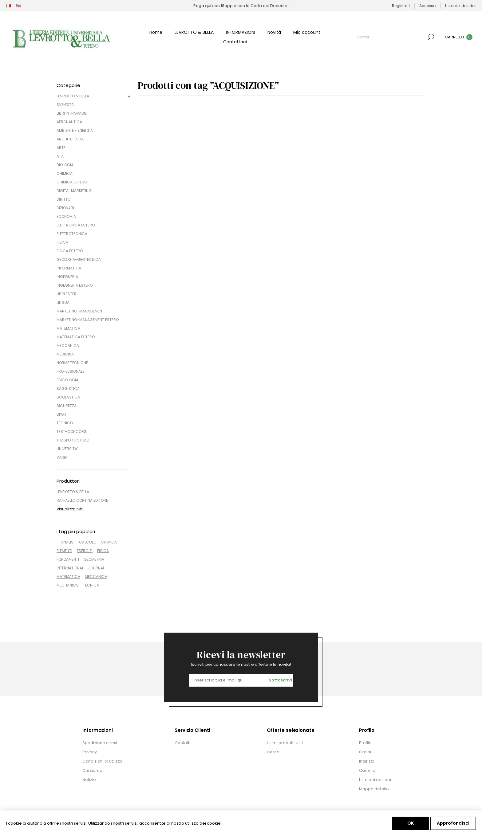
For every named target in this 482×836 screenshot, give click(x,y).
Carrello (367, 770)
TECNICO (65, 423)
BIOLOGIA (65, 164)
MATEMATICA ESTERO (76, 337)
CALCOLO (87, 542)
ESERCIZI (85, 550)
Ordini (365, 752)
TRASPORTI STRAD (73, 440)
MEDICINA (65, 354)
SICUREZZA (67, 405)
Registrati (401, 5)
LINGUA (63, 302)
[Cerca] (391, 37)
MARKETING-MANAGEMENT (80, 311)
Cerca (431, 37)
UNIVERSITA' (67, 448)
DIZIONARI (65, 207)
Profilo (365, 743)
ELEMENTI (64, 550)
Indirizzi (366, 761)
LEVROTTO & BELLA (73, 96)
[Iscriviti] (226, 680)
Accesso (427, 5)
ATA (60, 156)
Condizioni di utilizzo (102, 761)
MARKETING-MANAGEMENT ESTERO (88, 319)
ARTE (61, 147)
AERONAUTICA (69, 121)
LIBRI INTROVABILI (72, 113)
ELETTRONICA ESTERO (76, 225)
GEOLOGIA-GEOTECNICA (79, 259)
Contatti (182, 743)
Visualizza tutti (70, 509)
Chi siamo (92, 770)
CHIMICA (65, 173)
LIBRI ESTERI (67, 293)
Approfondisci (453, 823)
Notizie (89, 780)
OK (410, 823)
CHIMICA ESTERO (72, 182)
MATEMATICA (68, 328)
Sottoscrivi (280, 680)
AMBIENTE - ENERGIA (75, 130)
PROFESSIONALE (70, 371)
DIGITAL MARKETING (74, 190)
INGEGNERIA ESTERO (75, 285)
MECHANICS (67, 585)
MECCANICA (68, 345)
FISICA (62, 242)
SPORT (62, 414)
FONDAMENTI (68, 559)
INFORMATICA (69, 268)
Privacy (89, 752)
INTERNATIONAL (70, 568)
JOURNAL (96, 568)
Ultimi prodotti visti (285, 743)
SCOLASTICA (68, 397)
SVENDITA (65, 104)
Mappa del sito (374, 789)
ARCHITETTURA (70, 139)
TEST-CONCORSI (72, 431)
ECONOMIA (66, 216)
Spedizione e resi (99, 743)
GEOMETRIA (94, 559)
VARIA (62, 457)
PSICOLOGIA (67, 380)
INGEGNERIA (67, 276)
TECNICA (91, 585)
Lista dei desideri (376, 780)
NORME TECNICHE (72, 362)
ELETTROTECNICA (72, 233)
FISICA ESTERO (70, 250)
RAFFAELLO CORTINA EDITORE (82, 500)
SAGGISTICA (68, 388)
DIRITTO (63, 199)
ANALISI (67, 542)
